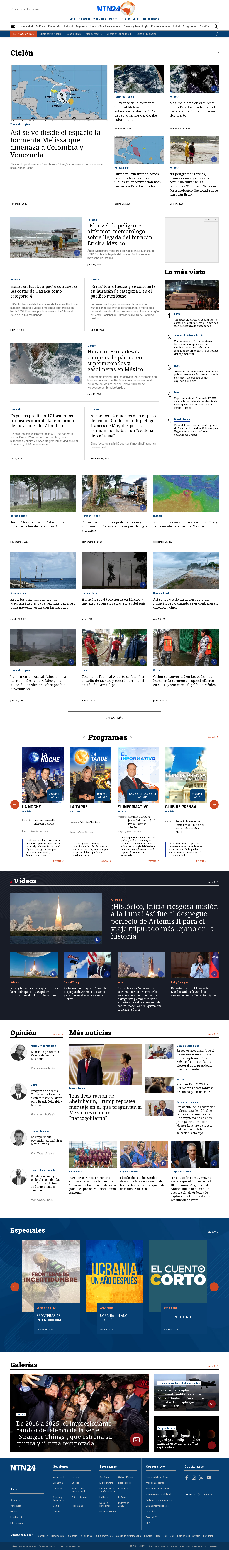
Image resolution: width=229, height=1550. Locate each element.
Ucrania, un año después (113, 1317)
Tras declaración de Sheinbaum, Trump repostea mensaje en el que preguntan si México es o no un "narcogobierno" (105, 1107)
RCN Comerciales (104, 1535)
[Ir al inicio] (27, 1473)
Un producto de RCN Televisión (185, 1535)
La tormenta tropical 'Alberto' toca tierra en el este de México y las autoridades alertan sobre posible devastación (38, 682)
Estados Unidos (17, 1517)
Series (21, 1414)
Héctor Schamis (40, 1131)
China (34, 1084)
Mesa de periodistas (188, 1046)
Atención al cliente (155, 1482)
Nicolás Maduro (94, 33)
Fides (157, 1535)
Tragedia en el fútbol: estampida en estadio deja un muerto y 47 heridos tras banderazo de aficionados (196, 323)
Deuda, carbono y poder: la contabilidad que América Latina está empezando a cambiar (46, 1183)
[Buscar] (216, 26)
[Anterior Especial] (14, 1286)
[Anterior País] (217, 32)
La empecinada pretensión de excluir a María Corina (46, 1140)
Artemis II (116, 899)
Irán (176, 392)
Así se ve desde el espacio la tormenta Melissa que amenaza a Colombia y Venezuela (55, 143)
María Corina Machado (43, 1045)
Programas (189, 26)
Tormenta (15, 409)
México (95, 279)
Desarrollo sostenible (43, 1170)
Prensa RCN (151, 1517)
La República (86, 1535)
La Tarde (78, 807)
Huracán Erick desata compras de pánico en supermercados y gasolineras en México (115, 360)
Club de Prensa (180, 807)
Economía (54, 26)
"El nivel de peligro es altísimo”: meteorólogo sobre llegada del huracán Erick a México (119, 234)
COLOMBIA (84, 19)
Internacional (16, 1522)
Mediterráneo (18, 593)
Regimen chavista (130, 1171)
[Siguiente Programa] (214, 804)
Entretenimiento (160, 26)
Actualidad (26, 26)
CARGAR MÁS (114, 717)
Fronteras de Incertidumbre (49, 1317)
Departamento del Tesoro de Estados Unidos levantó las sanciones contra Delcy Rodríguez (193, 992)
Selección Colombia (188, 1102)
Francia (95, 409)
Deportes (81, 26)
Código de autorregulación (159, 1500)
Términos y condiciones (69, 1546)
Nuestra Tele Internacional (105, 26)
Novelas (148, 1535)
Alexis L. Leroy (45, 1199)
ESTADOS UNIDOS (130, 19)
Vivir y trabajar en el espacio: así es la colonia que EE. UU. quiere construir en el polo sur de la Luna (34, 992)
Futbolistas (75, 1171)
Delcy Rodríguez (180, 982)
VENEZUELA (99, 19)
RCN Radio (72, 1535)
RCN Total (208, 1535)
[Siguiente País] (217, 35)
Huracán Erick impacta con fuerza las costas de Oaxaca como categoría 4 (44, 291)
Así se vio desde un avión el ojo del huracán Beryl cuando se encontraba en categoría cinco (185, 603)
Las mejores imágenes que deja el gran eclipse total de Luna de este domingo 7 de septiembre (178, 1441)
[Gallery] (114, 804)
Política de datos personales (23, 1546)
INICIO (72, 19)
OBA (148, 1522)
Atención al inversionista (158, 1488)
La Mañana (123, 1488)
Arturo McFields (46, 1114)
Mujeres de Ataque (123, 1504)
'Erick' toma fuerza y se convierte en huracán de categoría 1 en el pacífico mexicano (123, 291)
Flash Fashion (125, 1482)
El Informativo (133, 807)
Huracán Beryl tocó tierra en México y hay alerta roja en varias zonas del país (114, 601)
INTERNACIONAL (151, 19)
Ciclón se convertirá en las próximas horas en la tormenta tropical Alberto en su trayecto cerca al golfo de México (184, 680)
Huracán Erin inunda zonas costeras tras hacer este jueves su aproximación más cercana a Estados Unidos (137, 180)
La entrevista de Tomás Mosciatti (107, 1490)
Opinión (204, 26)
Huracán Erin (121, 167)
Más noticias (90, 1032)
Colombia (15, 1500)
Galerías (23, 1364)
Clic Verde (104, 1477)
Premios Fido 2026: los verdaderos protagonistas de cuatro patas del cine (195, 1088)
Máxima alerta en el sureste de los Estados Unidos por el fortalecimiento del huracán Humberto (192, 109)
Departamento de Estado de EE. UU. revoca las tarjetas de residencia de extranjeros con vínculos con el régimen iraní (195, 403)
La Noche (31, 807)
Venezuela (15, 1505)
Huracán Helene (91, 515)
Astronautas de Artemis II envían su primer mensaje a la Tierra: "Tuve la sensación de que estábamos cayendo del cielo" (196, 376)
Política (40, 26)
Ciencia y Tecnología (136, 26)
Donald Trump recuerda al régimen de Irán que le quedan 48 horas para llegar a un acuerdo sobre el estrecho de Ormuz (196, 430)
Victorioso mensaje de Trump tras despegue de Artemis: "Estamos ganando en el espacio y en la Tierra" (86, 994)
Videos (25, 880)
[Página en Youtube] (209, 1478)
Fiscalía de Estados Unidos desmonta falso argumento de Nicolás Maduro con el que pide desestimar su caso (142, 1183)
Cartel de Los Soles (146, 33)
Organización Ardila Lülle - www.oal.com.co (199, 1546)
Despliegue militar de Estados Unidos (179, 1383)
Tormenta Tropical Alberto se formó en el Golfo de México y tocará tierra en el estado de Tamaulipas (113, 680)
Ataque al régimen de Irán (188, 335)
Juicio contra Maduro (51, 33)
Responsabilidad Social (157, 1477)
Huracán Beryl (90, 593)
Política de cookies (47, 1546)
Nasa (177, 365)
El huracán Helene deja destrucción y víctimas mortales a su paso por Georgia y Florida (114, 526)
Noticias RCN (57, 1535)
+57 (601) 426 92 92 (204, 1494)
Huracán (174, 96)
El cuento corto (178, 1317)
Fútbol (177, 314)
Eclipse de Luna (166, 1428)
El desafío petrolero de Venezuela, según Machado (46, 1055)
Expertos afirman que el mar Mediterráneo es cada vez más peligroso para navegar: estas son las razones (42, 603)
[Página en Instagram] (194, 1478)
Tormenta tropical (20, 124)
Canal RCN (43, 1535)
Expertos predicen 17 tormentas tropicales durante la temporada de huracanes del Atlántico (42, 420)
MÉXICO (113, 19)
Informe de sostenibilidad (158, 1494)
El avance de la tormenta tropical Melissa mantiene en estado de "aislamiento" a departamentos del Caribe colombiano (137, 111)
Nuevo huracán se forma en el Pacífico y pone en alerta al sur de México (185, 524)
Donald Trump (74, 33)
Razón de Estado (107, 1511)
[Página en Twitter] (201, 1478)
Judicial (68, 26)
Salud (176, 26)
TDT (165, 1535)
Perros (180, 1079)
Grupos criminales (181, 1171)
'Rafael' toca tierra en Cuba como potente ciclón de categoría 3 (37, 524)
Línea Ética (151, 1511)
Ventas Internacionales (157, 1505)
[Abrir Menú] (13, 26)
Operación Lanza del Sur (119, 33)
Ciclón (85, 670)
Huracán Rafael (19, 515)
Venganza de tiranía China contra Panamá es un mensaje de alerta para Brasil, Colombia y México (47, 1098)
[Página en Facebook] (186, 1478)
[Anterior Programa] (14, 804)
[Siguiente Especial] (214, 1286)
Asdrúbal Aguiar (46, 1068)
